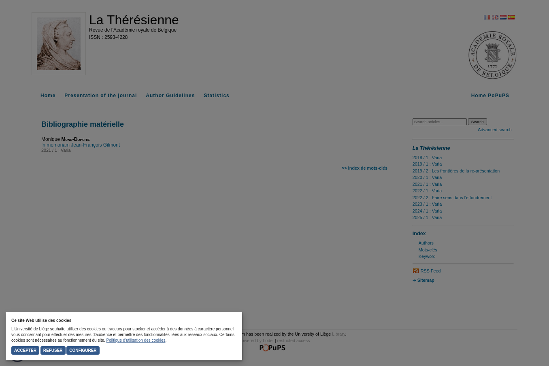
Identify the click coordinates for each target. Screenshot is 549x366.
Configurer (82, 350)
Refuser (53, 350)
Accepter (25, 350)
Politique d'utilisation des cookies (136, 340)
